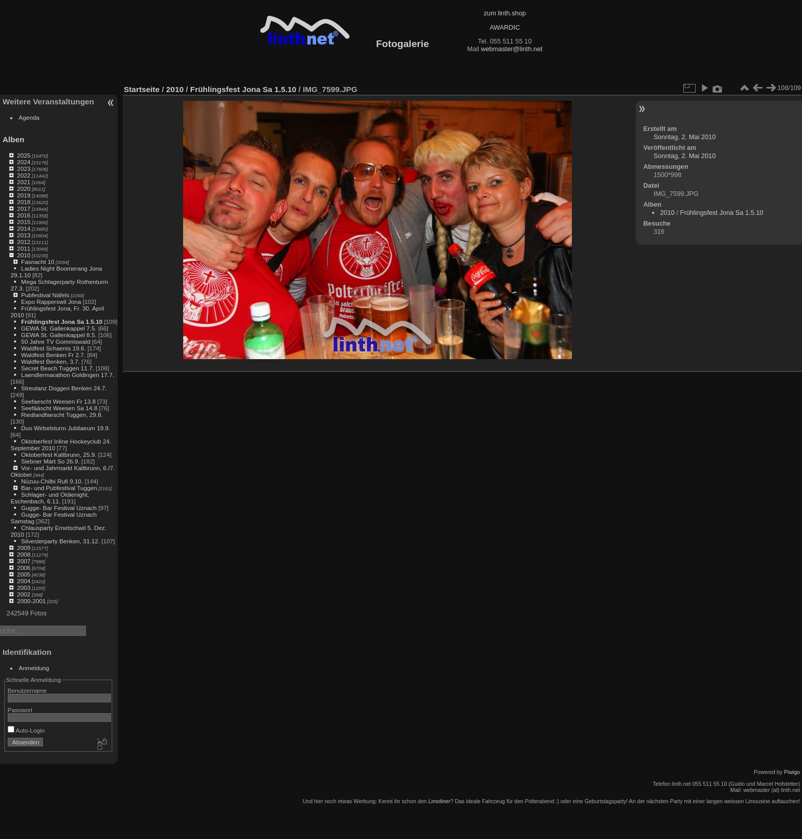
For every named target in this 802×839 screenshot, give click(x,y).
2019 (23, 195)
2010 (23, 255)
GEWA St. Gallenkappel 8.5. (58, 335)
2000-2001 (31, 601)
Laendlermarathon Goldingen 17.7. (67, 374)
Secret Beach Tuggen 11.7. (57, 368)
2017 (23, 208)
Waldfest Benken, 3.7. (50, 361)
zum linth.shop (505, 13)
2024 (23, 162)
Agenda (29, 117)
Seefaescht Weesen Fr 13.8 (58, 401)
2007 (23, 561)
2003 (23, 587)
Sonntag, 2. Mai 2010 (685, 137)
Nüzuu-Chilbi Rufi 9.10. (52, 481)
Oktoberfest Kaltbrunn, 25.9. (58, 454)
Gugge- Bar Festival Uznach (59, 507)
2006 (23, 567)
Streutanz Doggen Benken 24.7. (63, 388)
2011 (23, 248)
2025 (23, 155)
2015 (23, 221)
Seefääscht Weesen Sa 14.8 (59, 408)
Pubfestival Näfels (45, 295)
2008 (23, 554)
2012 (23, 241)
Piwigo (792, 772)
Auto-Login (26, 730)
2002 (23, 594)
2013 (23, 235)
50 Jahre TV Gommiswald (55, 341)
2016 (23, 215)
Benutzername (27, 690)
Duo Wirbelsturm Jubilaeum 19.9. (65, 428)
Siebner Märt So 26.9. (50, 461)
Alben (14, 139)
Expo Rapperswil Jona (51, 301)
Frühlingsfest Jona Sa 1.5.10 (61, 321)
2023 (23, 168)
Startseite (142, 89)
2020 (23, 188)
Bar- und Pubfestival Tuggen (59, 487)
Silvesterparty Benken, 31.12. (60, 541)
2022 (23, 175)
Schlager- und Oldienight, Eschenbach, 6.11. (50, 497)
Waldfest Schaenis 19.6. (53, 348)
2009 (23, 547)
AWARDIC (504, 27)
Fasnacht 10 (37, 261)
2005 (23, 574)
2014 (23, 228)
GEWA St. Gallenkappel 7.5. (58, 328)
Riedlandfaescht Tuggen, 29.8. (62, 414)
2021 (23, 182)
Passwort (20, 709)
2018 (23, 201)
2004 (23, 581)
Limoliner (439, 801)
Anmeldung (34, 668)
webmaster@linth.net (511, 49)
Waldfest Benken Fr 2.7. (53, 354)
